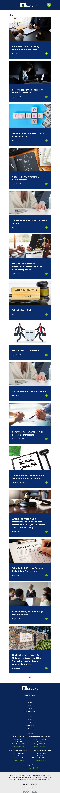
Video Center (30, 725)
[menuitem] (22, 787)
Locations (30, 717)
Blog (30, 722)
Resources (30, 714)
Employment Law (30, 711)
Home (30, 705)
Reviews (30, 719)
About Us (30, 708)
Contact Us (30, 728)
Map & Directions (18, 746)
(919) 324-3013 (30, 695)
